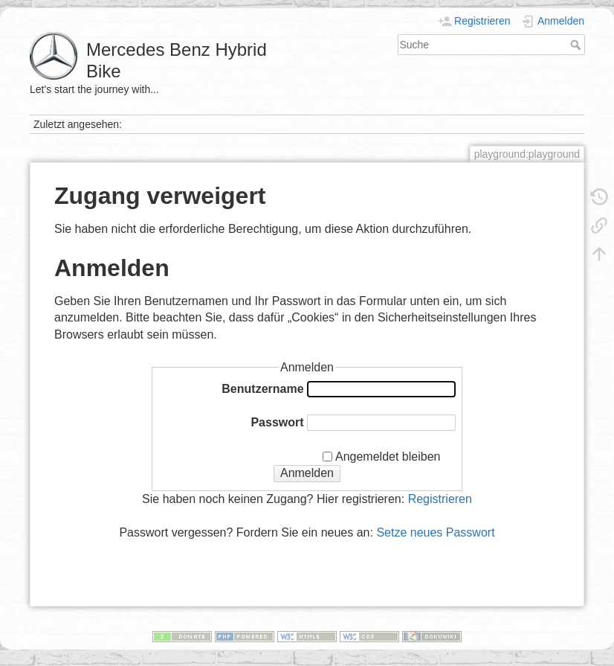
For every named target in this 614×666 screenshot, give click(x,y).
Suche (577, 44)
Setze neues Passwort (435, 532)
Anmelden (307, 473)
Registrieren (440, 499)
